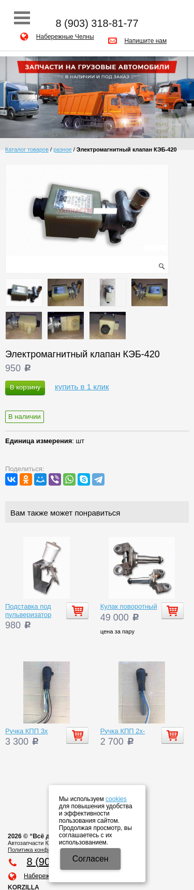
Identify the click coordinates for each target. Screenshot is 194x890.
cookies (116, 799)
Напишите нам (145, 40)
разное (62, 149)
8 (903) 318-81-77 (96, 23)
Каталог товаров (27, 149)
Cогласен (90, 858)
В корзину (25, 387)
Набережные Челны (65, 36)
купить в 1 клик (82, 386)
